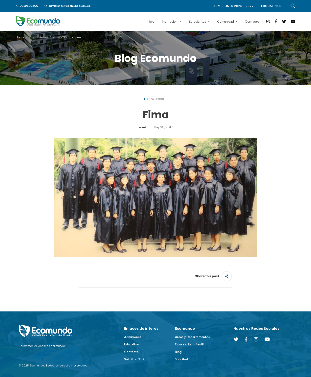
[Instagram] (268, 21)
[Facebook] (276, 21)
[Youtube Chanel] (267, 339)
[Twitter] (284, 21)
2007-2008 (61, 37)
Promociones (38, 37)
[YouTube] (293, 21)
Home (20, 37)
